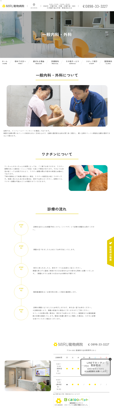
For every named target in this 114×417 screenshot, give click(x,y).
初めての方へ (20, 62)
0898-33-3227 (95, 6)
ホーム (5, 62)
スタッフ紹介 (91, 62)
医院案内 (108, 62)
